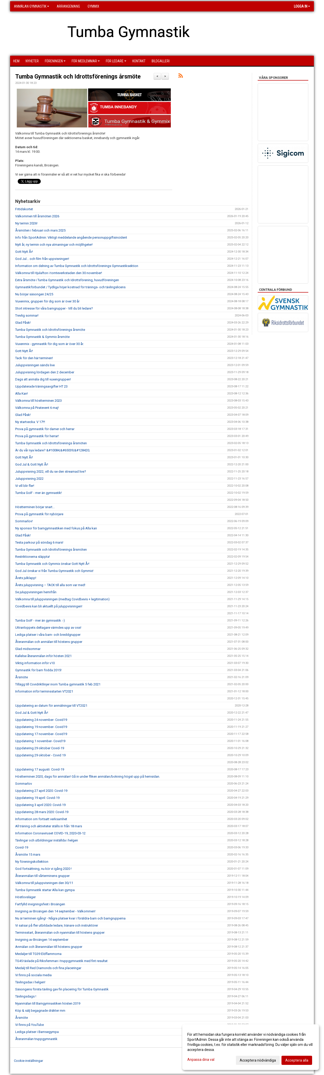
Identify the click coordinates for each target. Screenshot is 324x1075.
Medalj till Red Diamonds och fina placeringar (48, 968)
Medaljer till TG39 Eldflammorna (38, 954)
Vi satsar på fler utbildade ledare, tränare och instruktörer (56, 925)
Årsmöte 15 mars (27, 854)
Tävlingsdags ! (25, 996)
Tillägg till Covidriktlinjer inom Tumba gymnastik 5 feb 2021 (57, 684)
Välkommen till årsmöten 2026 (37, 216)
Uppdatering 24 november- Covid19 (41, 720)
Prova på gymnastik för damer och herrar (44, 429)
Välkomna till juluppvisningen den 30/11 (44, 883)
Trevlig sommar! (26, 315)
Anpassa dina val (200, 1060)
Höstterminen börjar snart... (35, 507)
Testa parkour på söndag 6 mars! (39, 542)
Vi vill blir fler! (24, 486)
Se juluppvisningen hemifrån (35, 592)
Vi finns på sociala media (33, 975)
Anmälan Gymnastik (31, 6)
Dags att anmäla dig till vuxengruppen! (43, 379)
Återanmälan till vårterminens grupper (42, 876)
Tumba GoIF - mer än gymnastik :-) (40, 620)
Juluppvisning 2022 (29, 479)
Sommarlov (23, 783)
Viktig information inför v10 (35, 663)
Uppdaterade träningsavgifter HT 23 (41, 386)
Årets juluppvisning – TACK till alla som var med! (50, 585)
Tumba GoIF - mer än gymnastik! (38, 493)
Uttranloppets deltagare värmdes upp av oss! (48, 627)
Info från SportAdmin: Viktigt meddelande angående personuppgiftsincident (71, 237)
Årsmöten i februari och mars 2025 (40, 230)
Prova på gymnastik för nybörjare (39, 514)
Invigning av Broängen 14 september (41, 940)
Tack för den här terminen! (34, 358)
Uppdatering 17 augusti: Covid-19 (39, 769)
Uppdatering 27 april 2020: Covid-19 (41, 791)
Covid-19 (21, 847)
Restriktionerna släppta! (32, 557)
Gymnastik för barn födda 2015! (38, 670)
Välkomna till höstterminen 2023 (38, 400)
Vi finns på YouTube (29, 1025)
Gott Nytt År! (24, 252)
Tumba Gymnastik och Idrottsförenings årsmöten (51, 443)
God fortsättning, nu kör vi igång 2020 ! (43, 869)
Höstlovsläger (25, 897)
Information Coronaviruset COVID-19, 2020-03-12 (50, 833)
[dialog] (250, 1047)
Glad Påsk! (23, 322)
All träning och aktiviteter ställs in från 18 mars (48, 826)
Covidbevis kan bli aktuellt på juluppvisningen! (48, 606)
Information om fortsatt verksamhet (41, 819)
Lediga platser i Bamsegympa (37, 1032)
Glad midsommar (27, 649)
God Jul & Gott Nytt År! (31, 464)
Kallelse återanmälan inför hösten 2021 (43, 656)
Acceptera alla (296, 1060)
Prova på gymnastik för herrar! (37, 436)
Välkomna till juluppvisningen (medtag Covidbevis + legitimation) (62, 599)
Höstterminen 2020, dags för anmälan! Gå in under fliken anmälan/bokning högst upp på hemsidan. (87, 776)
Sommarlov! (24, 521)
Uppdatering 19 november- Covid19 (41, 727)
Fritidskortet (24, 209)
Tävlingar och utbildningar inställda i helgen (46, 840)
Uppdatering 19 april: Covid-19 (37, 798)
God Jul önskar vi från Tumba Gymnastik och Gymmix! (54, 571)
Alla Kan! (21, 393)
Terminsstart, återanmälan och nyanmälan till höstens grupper (60, 932)
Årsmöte (21, 677)
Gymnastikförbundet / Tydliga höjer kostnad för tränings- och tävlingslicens (70, 287)
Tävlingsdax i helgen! (30, 982)
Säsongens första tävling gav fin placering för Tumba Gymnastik (62, 989)
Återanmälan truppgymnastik (36, 1039)
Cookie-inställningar (28, 1061)
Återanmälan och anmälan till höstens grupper (48, 642)
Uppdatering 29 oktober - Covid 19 (40, 755)
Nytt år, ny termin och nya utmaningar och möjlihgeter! (54, 244)
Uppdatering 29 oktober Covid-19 (39, 748)
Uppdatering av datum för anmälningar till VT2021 (51, 705)
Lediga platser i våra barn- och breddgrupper (47, 635)
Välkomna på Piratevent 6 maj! (37, 408)
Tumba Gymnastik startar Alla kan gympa (45, 890)
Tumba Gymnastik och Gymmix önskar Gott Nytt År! (52, 564)
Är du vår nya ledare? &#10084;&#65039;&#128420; (52, 450)
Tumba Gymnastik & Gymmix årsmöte (42, 337)
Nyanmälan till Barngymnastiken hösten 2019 (47, 1003)
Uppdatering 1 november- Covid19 (40, 741)
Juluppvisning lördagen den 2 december (44, 372)
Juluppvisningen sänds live (35, 365)
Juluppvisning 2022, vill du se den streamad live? (50, 471)
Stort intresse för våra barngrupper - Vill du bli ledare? (54, 308)
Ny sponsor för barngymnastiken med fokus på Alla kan (56, 528)
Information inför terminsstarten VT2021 (44, 691)
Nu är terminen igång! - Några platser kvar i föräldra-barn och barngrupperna (70, 918)
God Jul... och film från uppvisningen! (42, 259)
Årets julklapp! (25, 578)
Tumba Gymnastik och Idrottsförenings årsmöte (78, 76)
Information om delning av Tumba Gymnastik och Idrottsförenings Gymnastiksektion (76, 266)
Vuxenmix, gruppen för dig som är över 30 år (47, 301)
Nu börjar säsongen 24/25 (34, 294)
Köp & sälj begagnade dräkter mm (40, 1010)
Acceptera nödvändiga (258, 1060)
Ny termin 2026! (26, 223)
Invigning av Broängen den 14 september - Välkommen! (55, 911)
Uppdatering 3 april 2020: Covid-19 (40, 805)
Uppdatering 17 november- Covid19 (41, 734)
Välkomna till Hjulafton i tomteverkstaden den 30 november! (58, 273)
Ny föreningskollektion (31, 861)
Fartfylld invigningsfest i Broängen (40, 904)
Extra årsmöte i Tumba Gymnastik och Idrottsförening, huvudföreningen (67, 280)
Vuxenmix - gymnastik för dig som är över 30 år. (49, 344)
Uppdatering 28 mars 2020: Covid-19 (41, 812)
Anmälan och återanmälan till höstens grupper (48, 947)
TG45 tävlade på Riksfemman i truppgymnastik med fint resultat (61, 961)
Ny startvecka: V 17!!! (30, 422)
